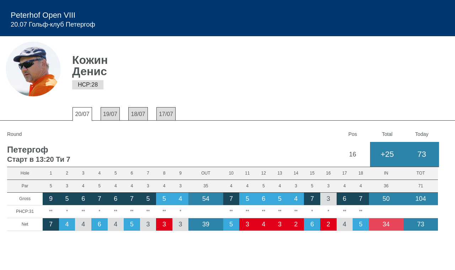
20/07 (82, 114)
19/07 (110, 114)
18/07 (138, 114)
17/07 (166, 114)
